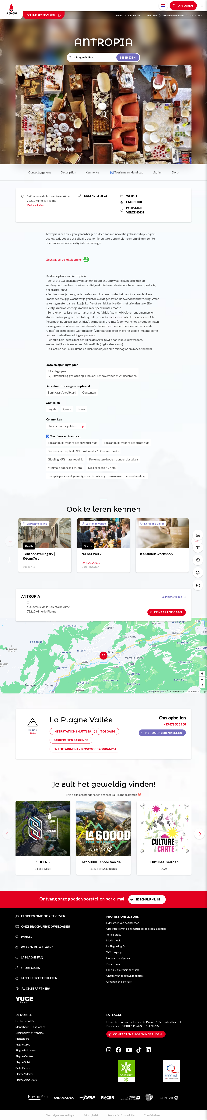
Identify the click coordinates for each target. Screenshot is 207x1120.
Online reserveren (43, 15)
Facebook (131, 202)
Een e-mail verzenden (132, 210)
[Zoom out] (202, 679)
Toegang (107, 731)
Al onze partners (33, 988)
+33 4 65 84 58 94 (92, 196)
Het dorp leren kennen (163, 732)
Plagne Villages (24, 1073)
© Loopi (202, 691)
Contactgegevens (39, 172)
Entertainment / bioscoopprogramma (85, 749)
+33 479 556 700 (174, 724)
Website (130, 196)
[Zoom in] (202, 673)
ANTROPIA (196, 15)
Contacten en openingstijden (137, 1034)
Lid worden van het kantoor (122, 922)
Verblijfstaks (113, 934)
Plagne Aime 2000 (26, 1079)
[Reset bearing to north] (202, 685)
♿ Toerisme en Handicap (126, 172)
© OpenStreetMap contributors (182, 691)
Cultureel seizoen (164, 862)
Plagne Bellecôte (26, 1050)
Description (68, 172)
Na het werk (91, 554)
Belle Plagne (23, 1068)
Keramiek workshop (156, 554)
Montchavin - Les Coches (30, 1026)
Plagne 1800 (23, 1044)
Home (121, 15)
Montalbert (22, 1038)
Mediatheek (113, 940)
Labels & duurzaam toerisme (122, 969)
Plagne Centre (24, 1056)
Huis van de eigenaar (118, 958)
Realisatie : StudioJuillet (121, 1115)
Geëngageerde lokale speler (67, 259)
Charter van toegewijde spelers (125, 975)
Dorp (175, 172)
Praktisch (153, 15)
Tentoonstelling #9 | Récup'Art (39, 556)
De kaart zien (35, 205)
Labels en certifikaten (36, 978)
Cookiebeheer (152, 1115)
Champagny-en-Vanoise (30, 1032)
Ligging (157, 172)
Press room (113, 963)
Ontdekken (136, 15)
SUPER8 (43, 862)
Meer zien (127, 57)
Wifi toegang (114, 952)
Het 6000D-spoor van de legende (103, 862)
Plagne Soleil (23, 1062)
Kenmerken (93, 172)
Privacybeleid (91, 1115)
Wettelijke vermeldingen (60, 1115)
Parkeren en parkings (71, 740)
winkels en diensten (175, 15)
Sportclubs (28, 967)
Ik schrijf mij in (148, 899)
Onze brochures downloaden (43, 926)
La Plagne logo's (115, 946)
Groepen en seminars (119, 981)
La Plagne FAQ (29, 957)
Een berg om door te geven (40, 916)
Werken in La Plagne (34, 947)
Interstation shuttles (72, 731)
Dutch (163, 5)
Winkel (24, 936)
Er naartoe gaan (168, 612)
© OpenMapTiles (157, 691)
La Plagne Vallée (35, 523)
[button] (199, 833)
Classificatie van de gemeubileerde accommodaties (136, 928)
